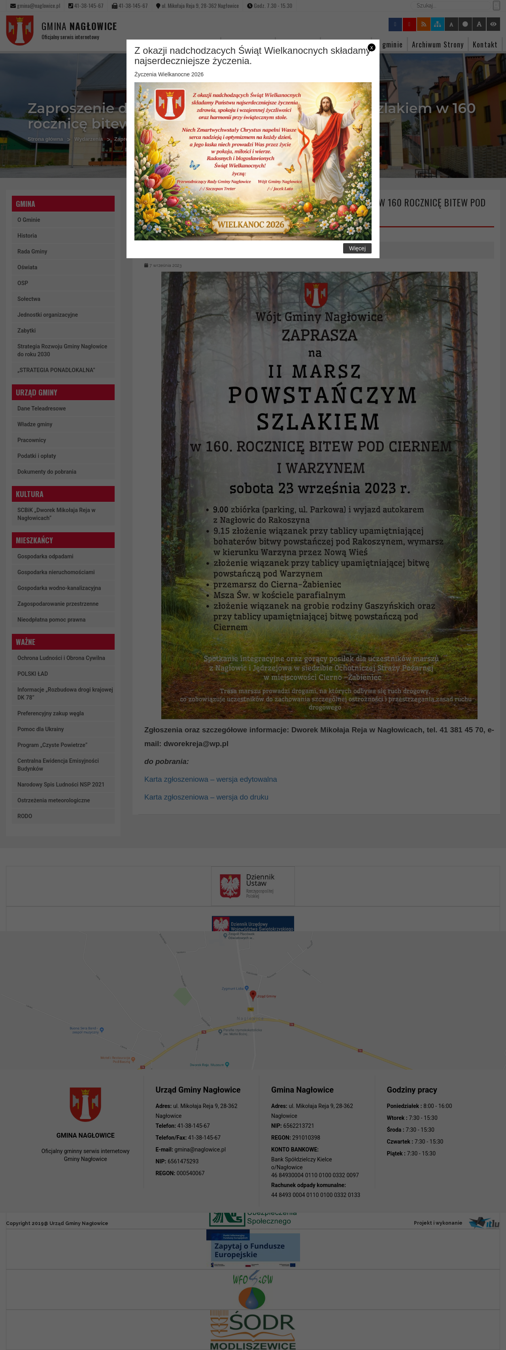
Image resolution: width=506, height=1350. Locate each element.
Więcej (357, 248)
